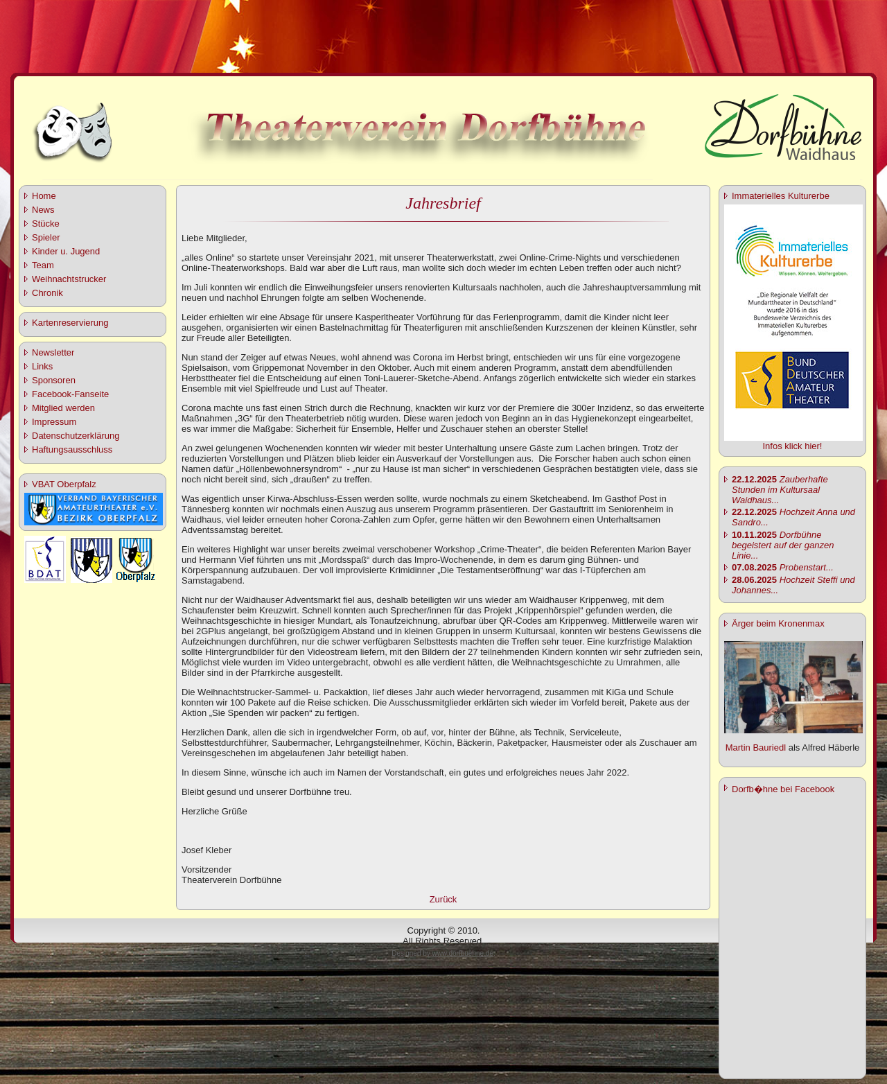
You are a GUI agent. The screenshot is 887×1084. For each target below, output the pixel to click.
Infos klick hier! (793, 446)
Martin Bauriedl (756, 747)
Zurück (443, 899)
